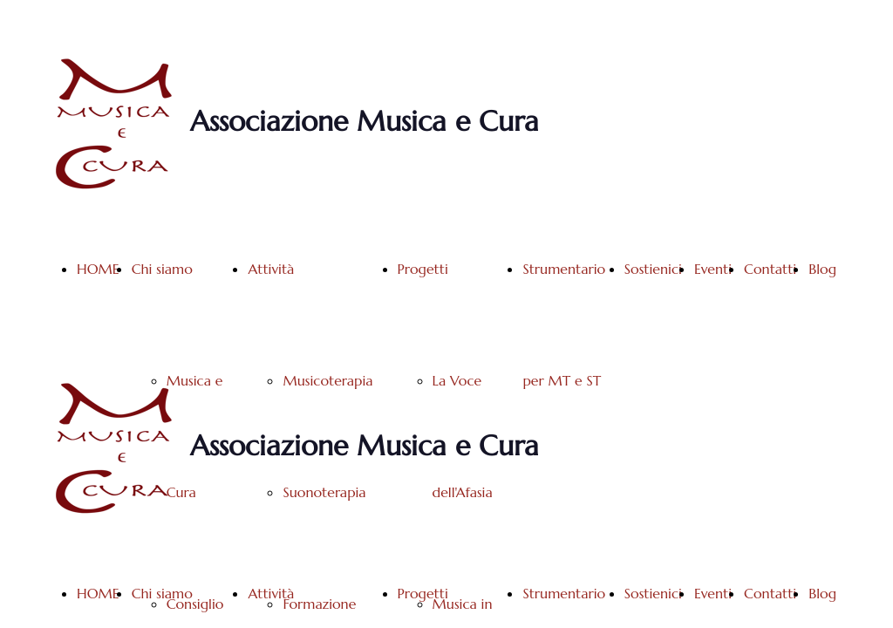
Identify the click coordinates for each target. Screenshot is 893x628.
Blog (822, 268)
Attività (271, 268)
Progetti (423, 268)
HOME (98, 268)
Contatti (770, 268)
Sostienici (653, 268)
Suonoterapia (324, 492)
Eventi (713, 268)
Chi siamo (162, 268)
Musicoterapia (327, 380)
